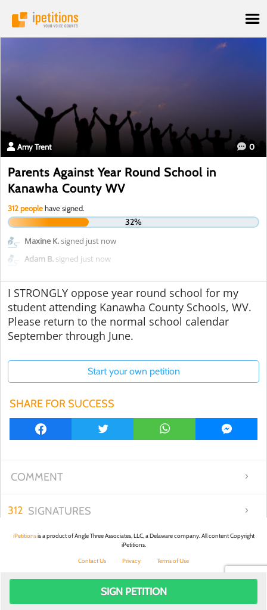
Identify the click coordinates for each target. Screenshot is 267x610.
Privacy (131, 561)
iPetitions (133, 19)
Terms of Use (173, 561)
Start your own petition (134, 371)
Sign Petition (134, 591)
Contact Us (92, 561)
